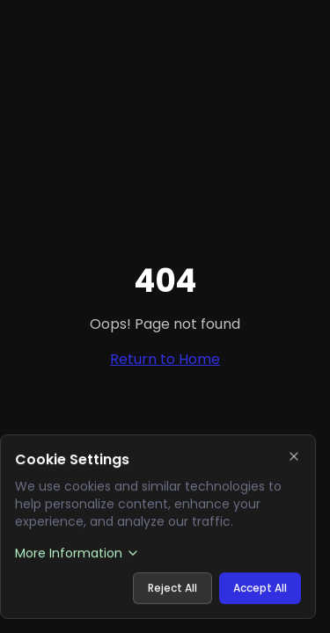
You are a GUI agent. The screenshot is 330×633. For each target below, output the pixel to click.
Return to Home (165, 359)
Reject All (172, 587)
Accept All (260, 587)
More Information (77, 553)
